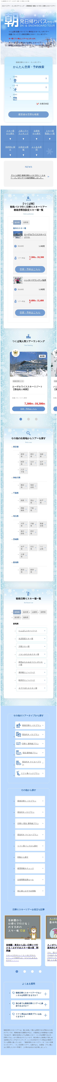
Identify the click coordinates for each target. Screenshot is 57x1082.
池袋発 (41, 455)
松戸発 (41, 501)
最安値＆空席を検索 (28, 114)
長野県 (25, 222)
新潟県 (17, 617)
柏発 (22, 500)
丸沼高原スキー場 (26, 639)
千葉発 (32, 509)
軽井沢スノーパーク (27, 680)
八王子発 (22, 471)
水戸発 (22, 548)
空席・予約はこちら (30, 269)
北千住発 (41, 463)
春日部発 (22, 532)
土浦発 (22, 555)
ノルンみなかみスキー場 (29, 654)
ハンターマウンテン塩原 (35, 280)
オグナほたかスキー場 (28, 688)
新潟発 (22, 571)
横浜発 (22, 486)
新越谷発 (41, 525)
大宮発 (22, 525)
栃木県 (17, 222)
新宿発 (22, 455)
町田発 (22, 463)
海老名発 (32, 486)
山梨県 (34, 612)
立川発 (32, 463)
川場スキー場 (24, 646)
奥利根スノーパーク (27, 672)
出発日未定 (44, 104)
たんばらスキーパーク (28, 631)
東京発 (32, 455)
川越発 (32, 525)
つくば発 (41, 548)
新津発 (32, 571)
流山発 (32, 501)
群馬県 (17, 612)
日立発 (32, 548)
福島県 (25, 617)
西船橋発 (22, 509)
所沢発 (32, 532)
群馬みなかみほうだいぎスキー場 (31, 663)
